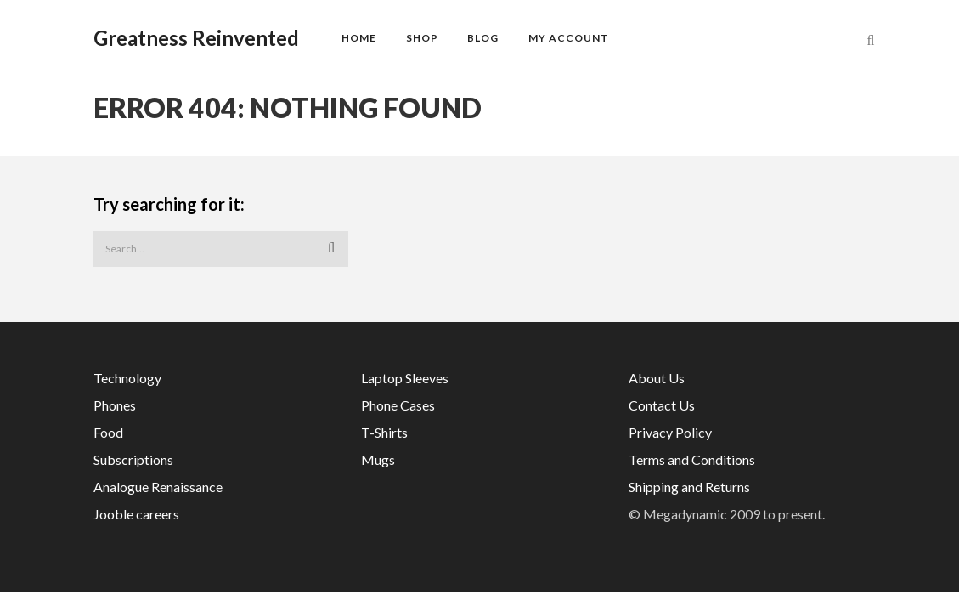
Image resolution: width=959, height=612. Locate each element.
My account (568, 37)
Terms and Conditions (692, 459)
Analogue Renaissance (158, 487)
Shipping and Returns (689, 487)
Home (358, 37)
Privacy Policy (670, 432)
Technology (127, 378)
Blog (483, 37)
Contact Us (662, 405)
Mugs (378, 459)
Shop (422, 37)
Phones (114, 405)
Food (108, 432)
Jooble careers (136, 514)
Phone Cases (398, 405)
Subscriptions (133, 459)
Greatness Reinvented (196, 38)
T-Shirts (384, 432)
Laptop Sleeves (404, 378)
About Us (657, 378)
